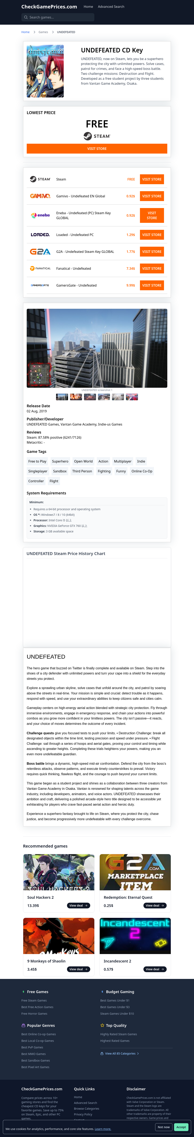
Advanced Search (111, 6)
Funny (121, 471)
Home (88, 6)
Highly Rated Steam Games (118, 1034)
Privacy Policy (83, 1114)
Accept (181, 1127)
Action (103, 461)
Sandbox (60, 471)
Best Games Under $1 (115, 1000)
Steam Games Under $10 (117, 1014)
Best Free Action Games (37, 1007)
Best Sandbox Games (35, 1060)
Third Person (82, 471)
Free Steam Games (34, 1000)
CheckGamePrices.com (49, 6)
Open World (83, 461)
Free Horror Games (34, 1014)
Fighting (104, 471)
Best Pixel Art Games (35, 1067)
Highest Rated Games (114, 1041)
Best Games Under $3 (115, 1007)
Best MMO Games (33, 1054)
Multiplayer (123, 461)
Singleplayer (37, 471)
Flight (54, 481)
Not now (163, 1127)
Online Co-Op (142, 471)
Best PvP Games (32, 1047)
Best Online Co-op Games (38, 1034)
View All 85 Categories (120, 1053)
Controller (36, 481)
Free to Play (37, 461)
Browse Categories (86, 1108)
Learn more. (103, 1128)
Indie (141, 461)
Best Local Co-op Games (37, 1041)
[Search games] (54, 17)
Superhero (60, 461)
